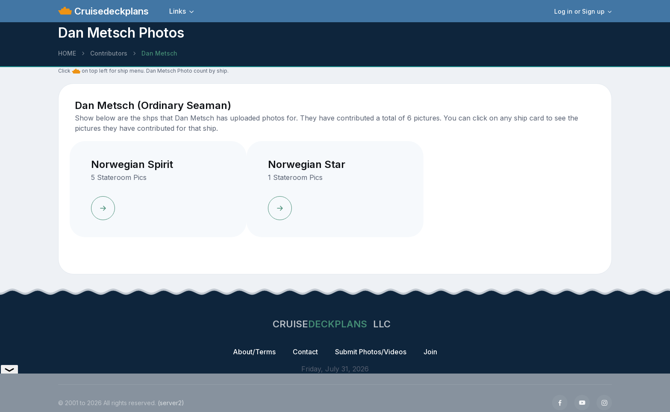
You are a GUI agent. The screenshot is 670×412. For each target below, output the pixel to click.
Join (430, 351)
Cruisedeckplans (110, 11)
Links (177, 11)
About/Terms (254, 351)
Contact (305, 351)
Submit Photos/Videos (370, 351)
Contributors (108, 53)
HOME (67, 53)
